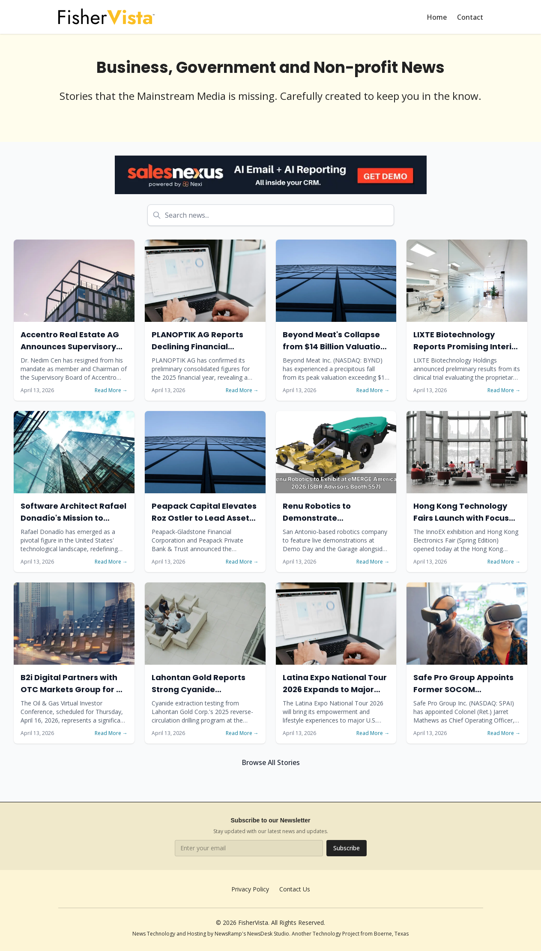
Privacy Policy (250, 889)
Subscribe (346, 848)
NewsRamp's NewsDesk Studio (252, 933)
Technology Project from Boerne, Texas (361, 933)
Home (437, 17)
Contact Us (294, 889)
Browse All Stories (271, 762)
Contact (470, 17)
